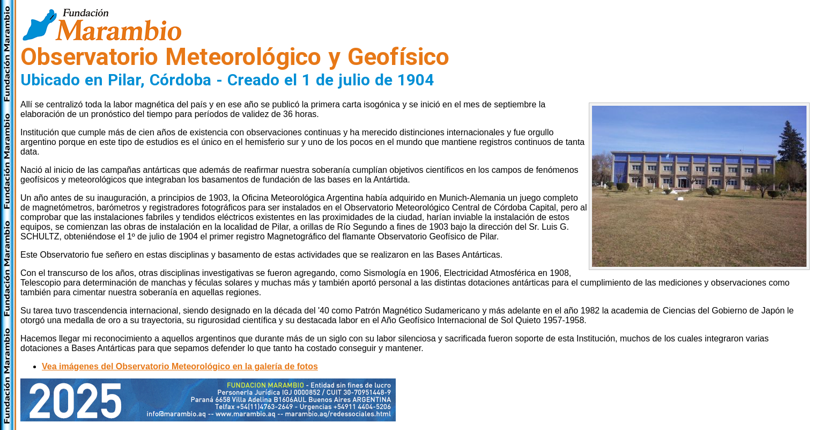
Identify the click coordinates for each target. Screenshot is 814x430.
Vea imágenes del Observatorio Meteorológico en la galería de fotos (180, 366)
